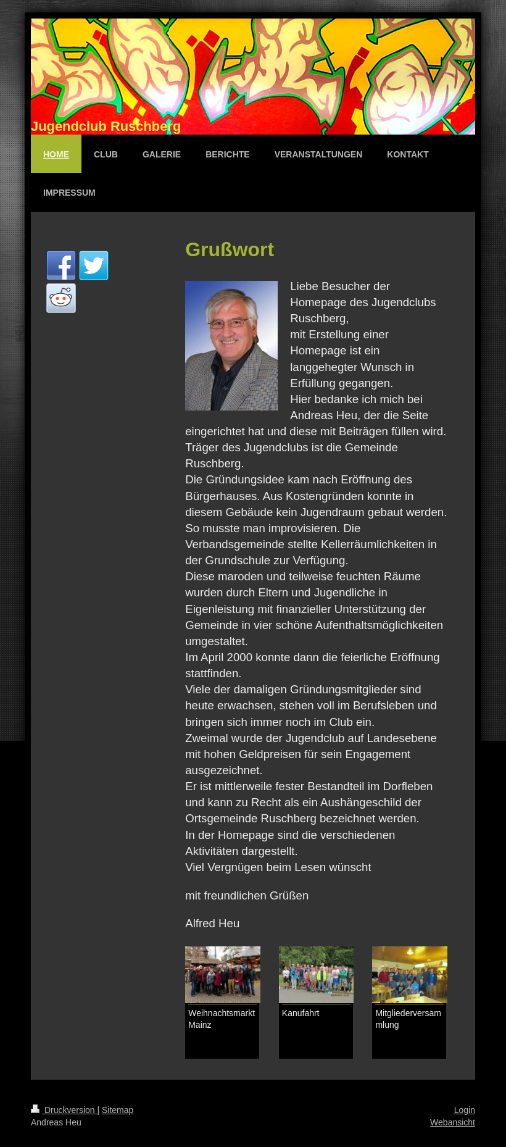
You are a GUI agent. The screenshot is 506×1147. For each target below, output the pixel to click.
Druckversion (64, 1110)
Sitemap (117, 1110)
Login (464, 1110)
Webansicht (452, 1122)
